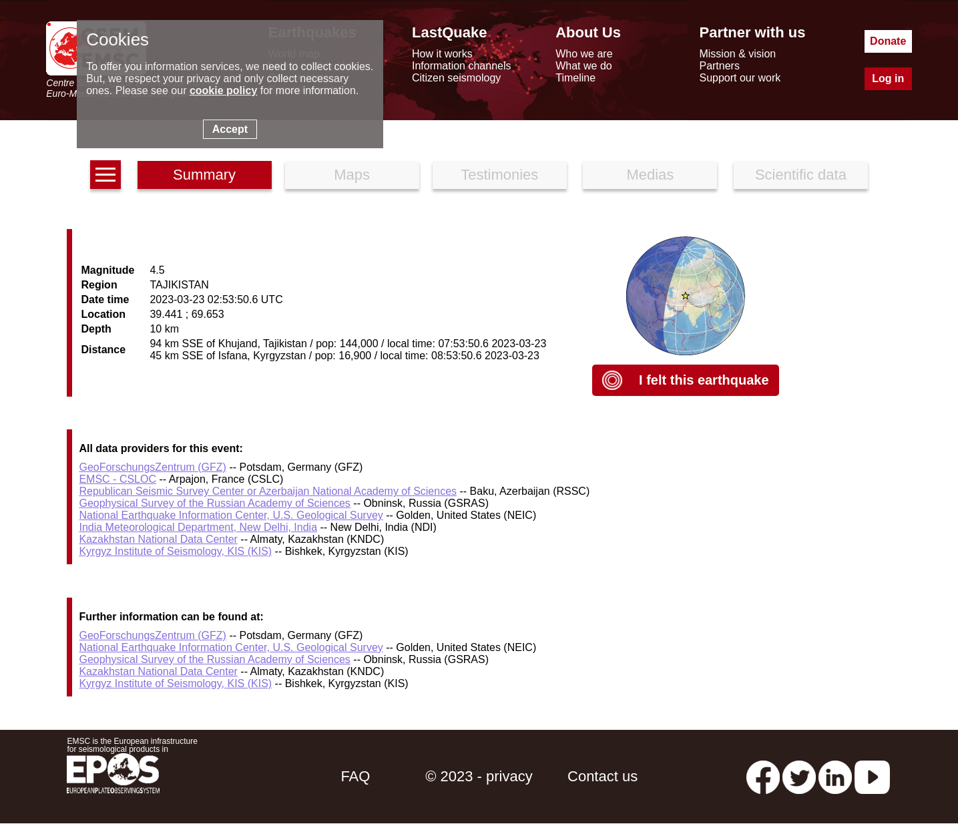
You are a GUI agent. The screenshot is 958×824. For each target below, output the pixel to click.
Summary (204, 174)
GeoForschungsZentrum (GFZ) (152, 467)
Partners (719, 65)
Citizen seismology (456, 77)
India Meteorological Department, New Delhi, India (198, 527)
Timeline (575, 77)
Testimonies (499, 174)
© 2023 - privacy (479, 776)
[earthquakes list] (105, 174)
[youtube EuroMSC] (872, 776)
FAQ (355, 776)
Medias (650, 174)
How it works (442, 53)
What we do (583, 65)
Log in (888, 78)
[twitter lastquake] (799, 776)
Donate (888, 41)
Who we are (583, 53)
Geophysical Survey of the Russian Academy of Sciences (214, 503)
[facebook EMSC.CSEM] (763, 776)
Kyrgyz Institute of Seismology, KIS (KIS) (175, 551)
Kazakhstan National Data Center (158, 539)
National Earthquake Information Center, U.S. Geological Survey (231, 515)
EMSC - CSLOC (117, 479)
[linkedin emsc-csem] (835, 776)
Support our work (739, 77)
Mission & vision (737, 53)
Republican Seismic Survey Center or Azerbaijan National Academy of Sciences (268, 491)
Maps (352, 174)
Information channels (461, 65)
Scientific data (801, 174)
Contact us (602, 776)
